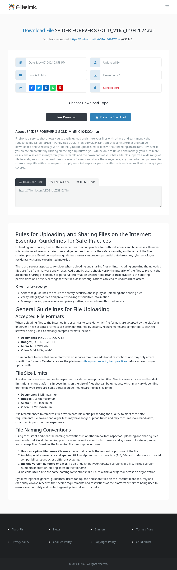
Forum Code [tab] (59, 182)
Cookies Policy (62, 542)
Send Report (111, 88)
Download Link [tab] (31, 182)
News (56, 529)
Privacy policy (20, 542)
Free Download (66, 117)
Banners (100, 529)
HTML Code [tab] (86, 182)
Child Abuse (144, 542)
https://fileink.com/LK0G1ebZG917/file (88, 196)
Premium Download (110, 117)
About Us (18, 529)
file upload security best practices (105, 361)
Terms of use (144, 529)
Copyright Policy (105, 542)
